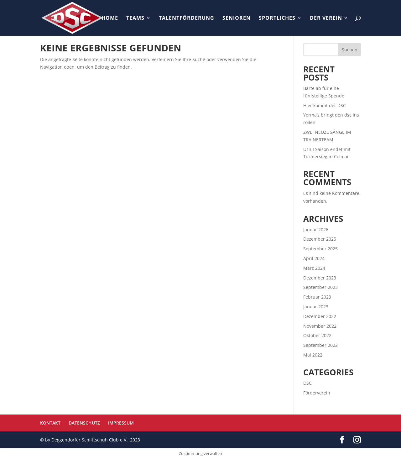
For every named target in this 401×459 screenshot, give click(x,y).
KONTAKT (50, 423)
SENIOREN (236, 18)
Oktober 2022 (317, 335)
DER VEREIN (326, 18)
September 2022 (320, 345)
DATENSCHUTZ (84, 423)
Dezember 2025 (319, 239)
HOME (110, 18)
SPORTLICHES (277, 18)
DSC (307, 383)
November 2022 (319, 326)
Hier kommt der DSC (324, 105)
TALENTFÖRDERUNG (186, 18)
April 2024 (314, 258)
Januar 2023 (315, 307)
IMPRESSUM (121, 423)
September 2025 (320, 249)
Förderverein (316, 393)
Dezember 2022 (319, 316)
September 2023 (320, 287)
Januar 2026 (315, 229)
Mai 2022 (312, 355)
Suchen (349, 50)
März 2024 (314, 268)
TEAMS (135, 18)
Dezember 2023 (319, 278)
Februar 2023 (317, 297)
